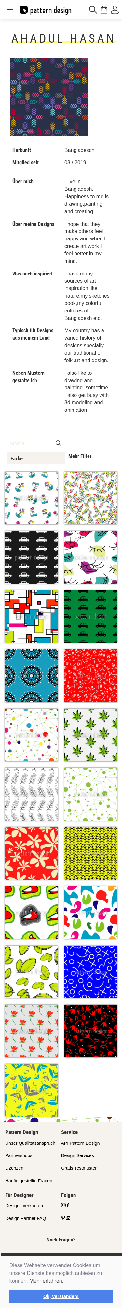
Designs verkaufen (24, 1205)
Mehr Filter (79, 456)
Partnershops (18, 1155)
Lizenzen (14, 1168)
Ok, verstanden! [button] (61, 1296)
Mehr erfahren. (46, 1281)
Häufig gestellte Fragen (28, 1180)
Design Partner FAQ (25, 1218)
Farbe (16, 458)
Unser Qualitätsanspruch (30, 1143)
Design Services (77, 1155)
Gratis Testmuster (79, 1168)
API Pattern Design (80, 1143)
